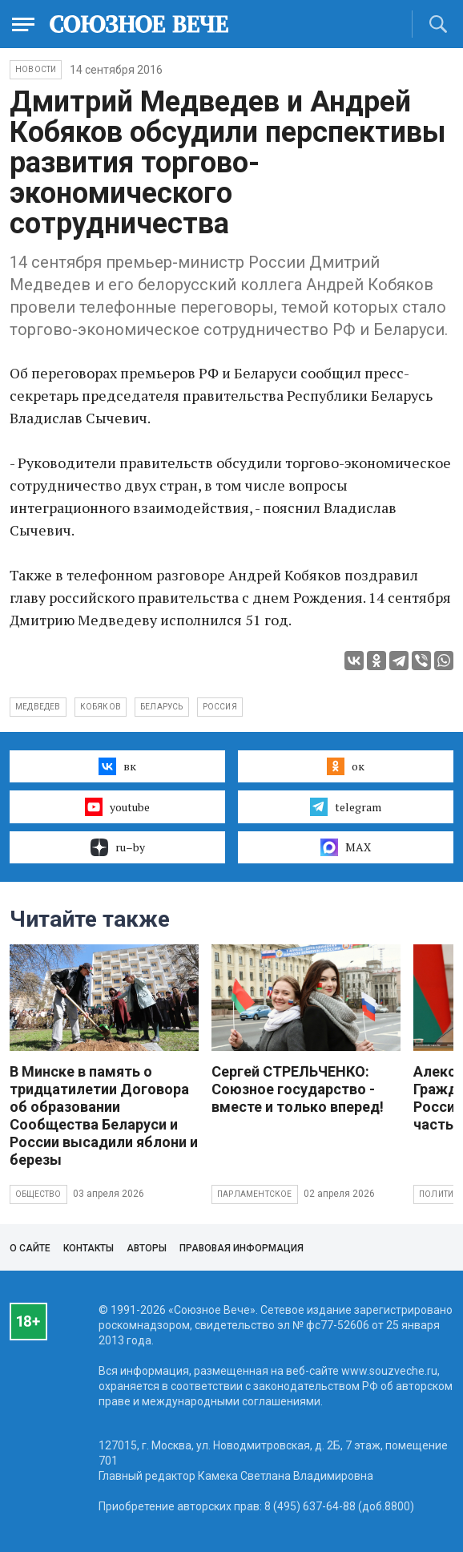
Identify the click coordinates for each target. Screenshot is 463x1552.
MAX (345, 847)
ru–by (118, 847)
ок (345, 766)
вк (117, 766)
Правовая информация (241, 1248)
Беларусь (161, 706)
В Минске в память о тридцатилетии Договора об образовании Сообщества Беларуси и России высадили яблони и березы (104, 1115)
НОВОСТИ (35, 69)
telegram (345, 806)
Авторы (147, 1248)
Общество (38, 1194)
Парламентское (254, 1194)
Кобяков (100, 706)
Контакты (88, 1248)
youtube (117, 806)
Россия (220, 706)
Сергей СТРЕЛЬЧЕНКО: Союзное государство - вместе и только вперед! (297, 1089)
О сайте (30, 1248)
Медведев (38, 706)
